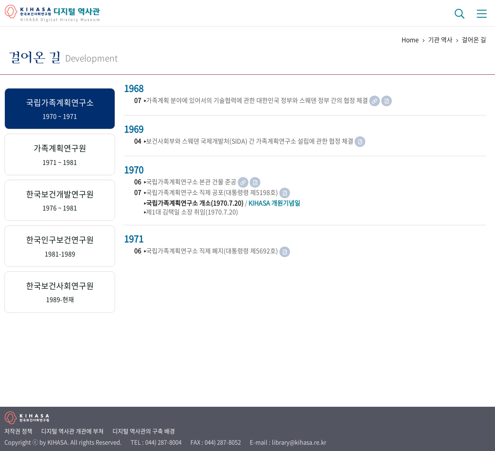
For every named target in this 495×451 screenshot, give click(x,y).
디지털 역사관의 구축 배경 (143, 431)
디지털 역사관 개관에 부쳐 (72, 431)
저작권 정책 (18, 431)
